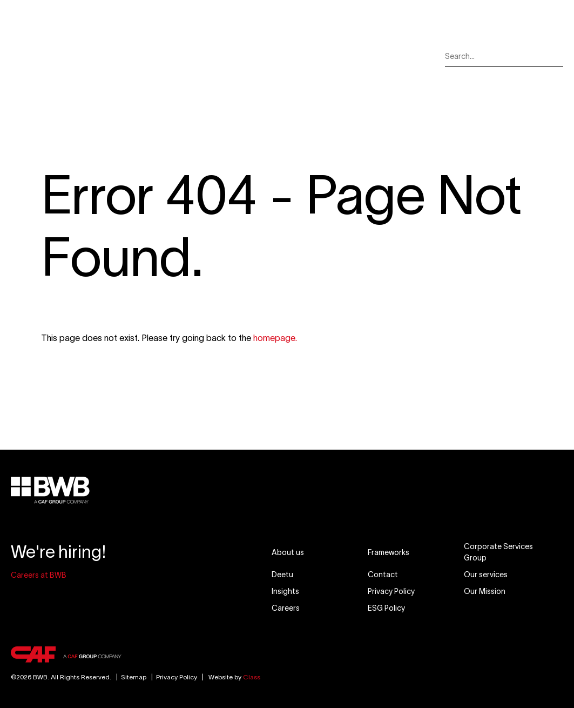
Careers (364, 56)
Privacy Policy (176, 676)
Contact (402, 56)
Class (251, 676)
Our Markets (228, 56)
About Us (129, 56)
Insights (329, 56)
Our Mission (278, 56)
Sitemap (129, 676)
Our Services (174, 56)
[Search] (555, 56)
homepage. (275, 338)
